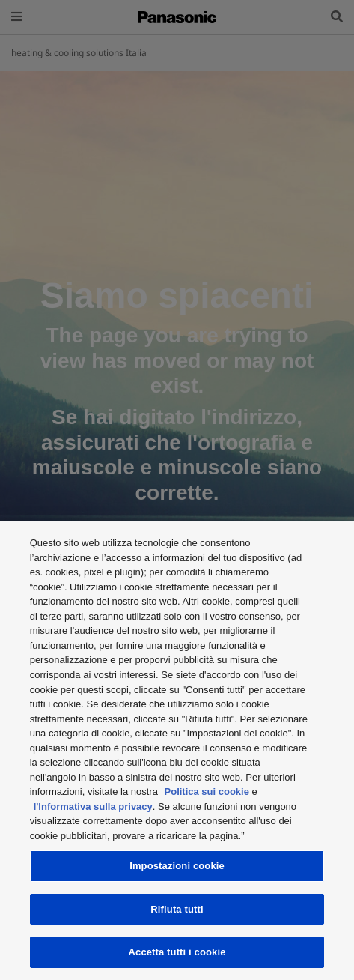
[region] (177, 750)
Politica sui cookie (207, 791)
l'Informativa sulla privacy (93, 806)
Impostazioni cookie (177, 865)
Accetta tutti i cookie (177, 952)
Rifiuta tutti (176, 909)
